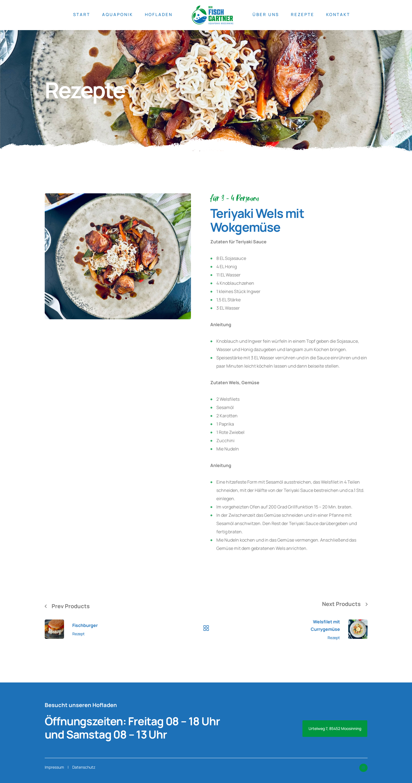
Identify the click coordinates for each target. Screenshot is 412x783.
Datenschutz (83, 767)
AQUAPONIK (117, 14)
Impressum (54, 767)
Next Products (341, 604)
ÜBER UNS (265, 14)
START (81, 14)
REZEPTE (302, 14)
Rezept (78, 633)
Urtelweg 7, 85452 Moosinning (335, 728)
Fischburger (85, 625)
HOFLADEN (158, 14)
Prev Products (71, 606)
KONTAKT (338, 14)
